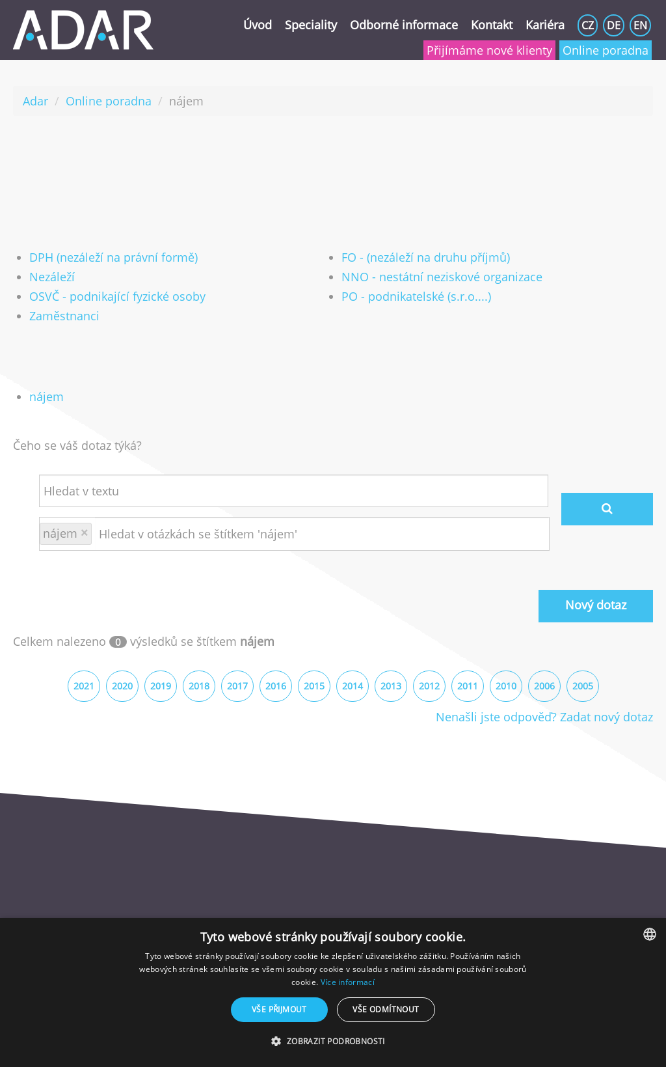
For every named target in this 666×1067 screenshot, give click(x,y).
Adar (35, 101)
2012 (429, 686)
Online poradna (605, 50)
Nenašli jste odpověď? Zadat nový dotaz (544, 717)
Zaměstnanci (64, 316)
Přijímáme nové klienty (489, 50)
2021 (83, 686)
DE (613, 25)
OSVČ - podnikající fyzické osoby (117, 296)
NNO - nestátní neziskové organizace (441, 276)
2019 (160, 686)
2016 (275, 686)
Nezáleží (52, 276)
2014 (352, 686)
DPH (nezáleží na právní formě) (113, 257)
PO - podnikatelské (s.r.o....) (416, 296)
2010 (506, 686)
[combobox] (649, 934)
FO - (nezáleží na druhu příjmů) (425, 257)
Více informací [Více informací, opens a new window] (348, 982)
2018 (199, 686)
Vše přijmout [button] (279, 1009)
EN (640, 25)
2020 (122, 686)
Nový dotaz (595, 605)
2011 (467, 686)
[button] (332, 1041)
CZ (587, 25)
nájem (46, 396)
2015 (314, 686)
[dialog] (333, 992)
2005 (582, 686)
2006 (544, 686)
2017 (237, 686)
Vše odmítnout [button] (386, 1009)
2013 (390, 686)
